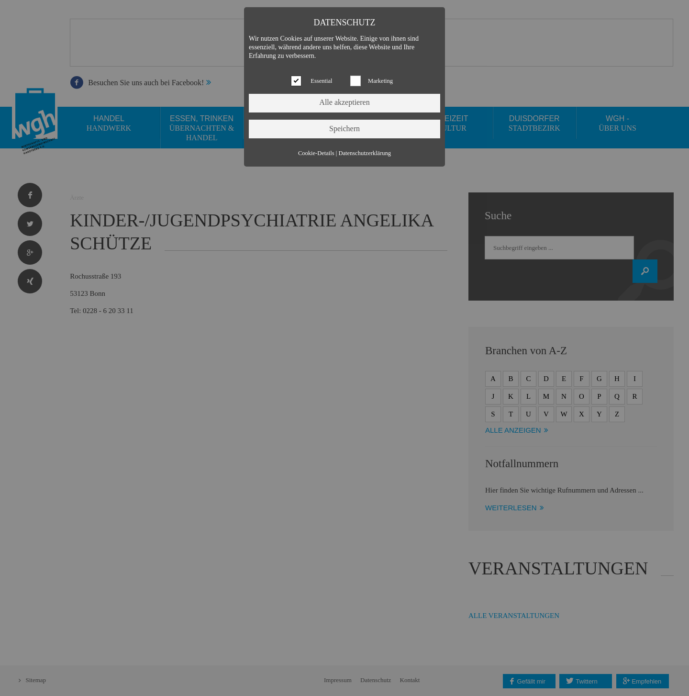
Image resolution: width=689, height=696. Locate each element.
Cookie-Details (316, 153)
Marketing (380, 81)
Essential (321, 81)
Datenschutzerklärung (364, 153)
